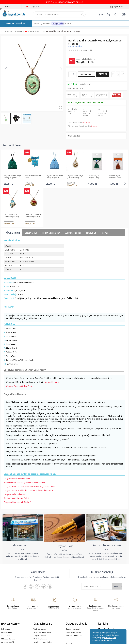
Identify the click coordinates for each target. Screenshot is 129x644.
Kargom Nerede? (118, 7)
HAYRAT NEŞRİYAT (75, 46)
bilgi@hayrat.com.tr (105, 609)
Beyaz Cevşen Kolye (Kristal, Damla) (54, 177)
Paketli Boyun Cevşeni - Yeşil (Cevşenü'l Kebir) (73, 177)
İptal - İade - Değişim (73, 609)
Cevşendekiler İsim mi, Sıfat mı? (17, 463)
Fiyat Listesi (5, 610)
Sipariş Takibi (70, 605)
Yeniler (37, 23)
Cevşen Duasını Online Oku (19, 347)
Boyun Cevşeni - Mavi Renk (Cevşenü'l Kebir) (33, 177)
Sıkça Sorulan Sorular (41, 610)
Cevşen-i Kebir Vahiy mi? (14, 455)
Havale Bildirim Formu (74, 597)
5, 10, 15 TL (69, 23)
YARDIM (73, 622)
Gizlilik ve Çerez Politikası (43, 603)
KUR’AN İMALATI (12, 622)
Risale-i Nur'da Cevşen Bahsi (16, 459)
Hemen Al (102, 74)
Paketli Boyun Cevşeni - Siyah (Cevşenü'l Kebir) (116, 177)
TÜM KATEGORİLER (16, 23)
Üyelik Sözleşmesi (40, 600)
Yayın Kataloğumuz (8, 607)
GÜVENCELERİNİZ (46, 622)
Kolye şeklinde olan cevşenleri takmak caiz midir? (25, 444)
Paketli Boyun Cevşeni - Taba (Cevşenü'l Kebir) (94, 177)
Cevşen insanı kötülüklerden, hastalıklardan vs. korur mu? (28, 451)
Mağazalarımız (6, 594)
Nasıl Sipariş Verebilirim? (75, 612)
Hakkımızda (5, 590)
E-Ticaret (58, 641)
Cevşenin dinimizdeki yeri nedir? (17, 440)
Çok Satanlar (46, 23)
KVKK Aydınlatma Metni (42, 607)
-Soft (52, 641)
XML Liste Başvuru (8, 600)
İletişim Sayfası (103, 612)
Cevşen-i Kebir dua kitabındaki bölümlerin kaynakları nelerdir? (30, 448)
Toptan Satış (5, 597)
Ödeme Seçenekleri (73, 590)
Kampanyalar (58, 23)
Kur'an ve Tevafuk (7, 603)
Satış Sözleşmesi (40, 597)
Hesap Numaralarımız (74, 594)
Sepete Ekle (86, 74)
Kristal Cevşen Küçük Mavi (12, 177)
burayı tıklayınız (52, 343)
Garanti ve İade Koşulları (42, 594)
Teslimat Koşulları (40, 590)
